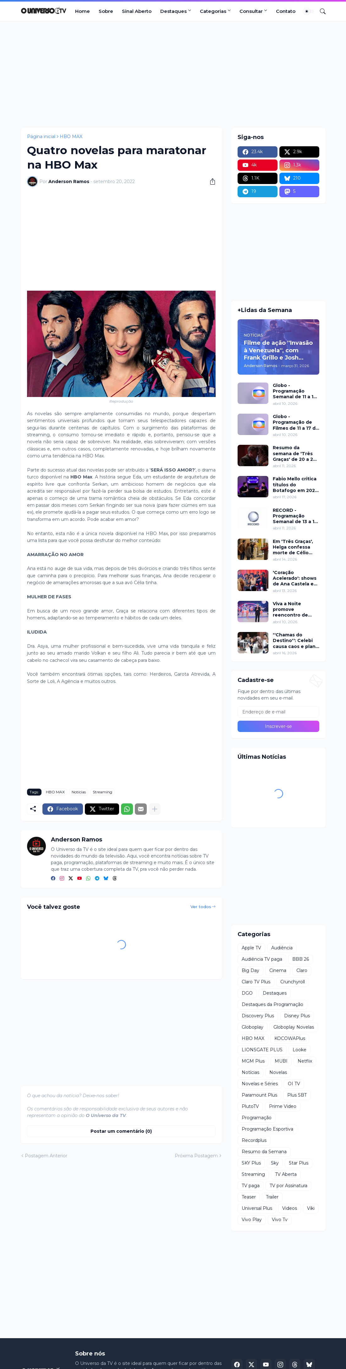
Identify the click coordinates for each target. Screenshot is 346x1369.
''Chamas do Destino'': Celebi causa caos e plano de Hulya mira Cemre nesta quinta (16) (296, 640)
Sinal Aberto (136, 11)
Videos (289, 1208)
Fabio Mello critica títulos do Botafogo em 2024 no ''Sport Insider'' (295, 484)
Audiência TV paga (262, 959)
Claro (301, 970)
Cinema (277, 970)
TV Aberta (286, 1174)
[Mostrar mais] (155, 809)
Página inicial (41, 136)
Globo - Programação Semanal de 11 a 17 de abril (294, 391)
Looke (299, 1050)
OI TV (294, 1084)
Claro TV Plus (256, 982)
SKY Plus (251, 1163)
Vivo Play (252, 1219)
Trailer (272, 1197)
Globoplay (252, 1027)
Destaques (173, 11)
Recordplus (254, 1140)
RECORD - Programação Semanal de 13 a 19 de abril (295, 516)
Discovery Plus (258, 1016)
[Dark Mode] (309, 11)
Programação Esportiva (267, 1129)
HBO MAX (71, 136)
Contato (285, 11)
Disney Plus (297, 1016)
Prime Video (282, 1106)
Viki (311, 1208)
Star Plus (298, 1163)
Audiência (282, 948)
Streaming (102, 792)
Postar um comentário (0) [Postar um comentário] (121, 1131)
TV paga (251, 1185)
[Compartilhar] (210, 181)
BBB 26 (300, 959)
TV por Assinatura (288, 1185)
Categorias (213, 11)
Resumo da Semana (264, 1151)
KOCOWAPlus (289, 1038)
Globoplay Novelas (293, 1027)
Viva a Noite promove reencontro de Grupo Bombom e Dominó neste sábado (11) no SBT (295, 609)
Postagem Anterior (46, 1156)
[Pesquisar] (320, 11)
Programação (257, 1117)
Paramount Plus (259, 1095)
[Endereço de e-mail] (278, 712)
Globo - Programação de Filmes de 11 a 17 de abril (296, 422)
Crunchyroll (292, 982)
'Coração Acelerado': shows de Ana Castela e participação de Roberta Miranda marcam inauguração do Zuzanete (294, 578)
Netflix (305, 1061)
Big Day (250, 970)
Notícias (79, 792)
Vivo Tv (280, 1219)
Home (82, 11)
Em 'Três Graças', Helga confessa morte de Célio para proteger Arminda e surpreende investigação (293, 547)
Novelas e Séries (260, 1084)
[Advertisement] (173, 75)
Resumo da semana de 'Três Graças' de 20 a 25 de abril (294, 453)
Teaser (249, 1197)
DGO (247, 993)
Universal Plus (257, 1208)
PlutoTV (250, 1106)
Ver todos (200, 906)
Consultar (251, 11)
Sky (275, 1163)
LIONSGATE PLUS (262, 1050)
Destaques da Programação (272, 1004)
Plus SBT (297, 1095)
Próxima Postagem (196, 1156)
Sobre (106, 11)
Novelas (278, 1072)
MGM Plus (253, 1061)
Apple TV (251, 948)
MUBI (281, 1061)
